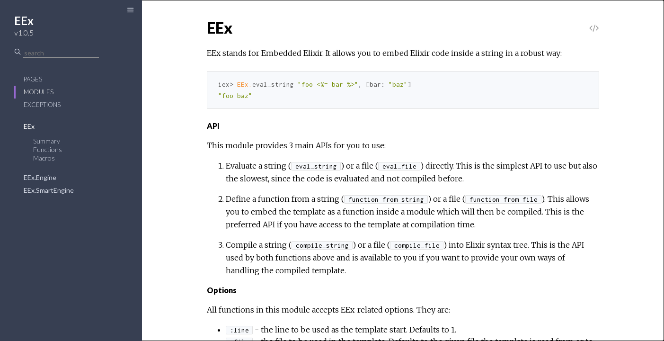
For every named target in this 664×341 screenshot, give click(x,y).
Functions (47, 149)
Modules (38, 92)
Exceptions (42, 104)
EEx (29, 126)
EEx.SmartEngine (49, 190)
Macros (44, 158)
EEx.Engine (40, 177)
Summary (46, 141)
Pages (33, 79)
